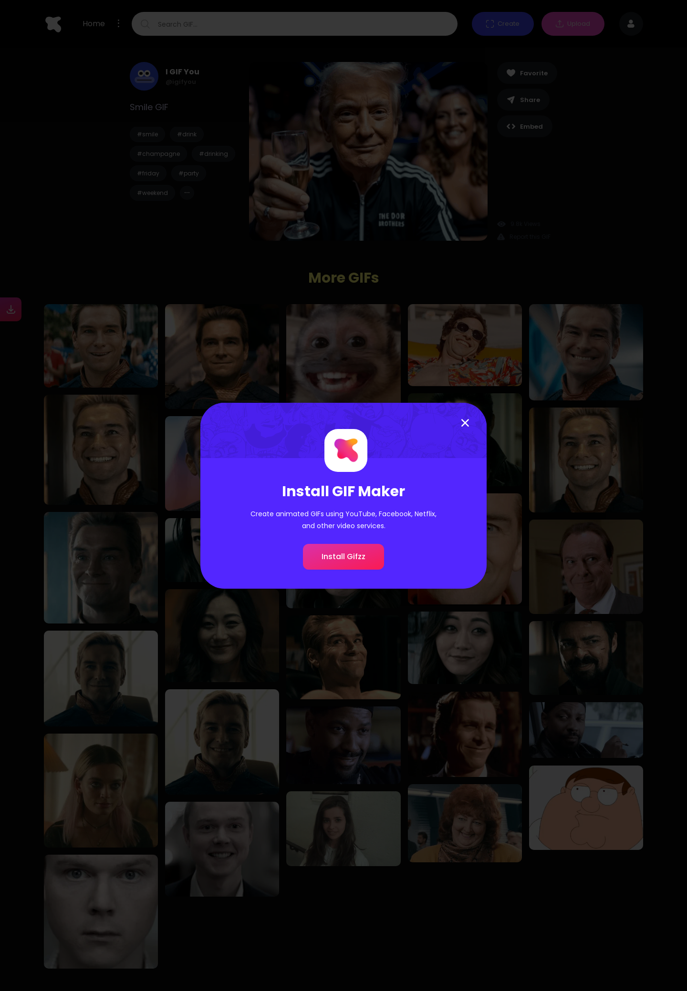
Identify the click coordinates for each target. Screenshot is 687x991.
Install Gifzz (343, 556)
